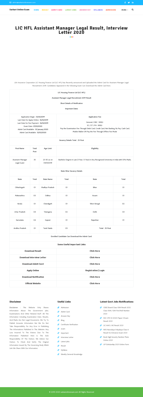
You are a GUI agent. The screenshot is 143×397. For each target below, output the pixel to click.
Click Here (95, 251)
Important (65, 333)
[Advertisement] (71, 59)
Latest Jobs (71, 10)
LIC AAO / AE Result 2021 (113, 325)
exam (63, 329)
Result (45, 10)
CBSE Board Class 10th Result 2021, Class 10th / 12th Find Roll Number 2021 (117, 310)
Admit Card (56, 10)
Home (36, 10)
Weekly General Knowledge (71, 354)
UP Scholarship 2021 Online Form (116, 344)
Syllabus (98, 10)
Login (101, 270)
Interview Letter (67, 337)
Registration (91, 270)
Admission (111, 10)
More (124, 10)
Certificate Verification (69, 324)
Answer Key (85, 10)
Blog (62, 320)
